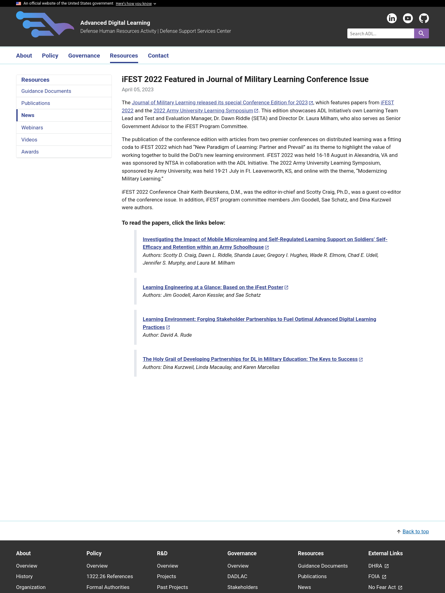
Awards (30, 152)
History (24, 576)
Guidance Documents (46, 91)
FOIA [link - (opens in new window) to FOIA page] (374, 576)
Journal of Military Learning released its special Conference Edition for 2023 (220, 102)
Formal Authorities (108, 587)
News (27, 115)
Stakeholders (242, 587)
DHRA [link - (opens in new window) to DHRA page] (376, 566)
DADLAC (237, 576)
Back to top (416, 531)
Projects (166, 576)
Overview (26, 566)
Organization (31, 587)
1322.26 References (110, 576)
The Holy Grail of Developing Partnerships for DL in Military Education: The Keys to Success (250, 359)
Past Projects (172, 587)
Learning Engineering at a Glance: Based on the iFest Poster (213, 287)
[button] (222, 531)
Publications (35, 103)
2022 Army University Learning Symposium (203, 110)
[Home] (45, 34)
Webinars (32, 127)
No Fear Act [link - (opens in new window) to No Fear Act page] (382, 587)
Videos (29, 139)
